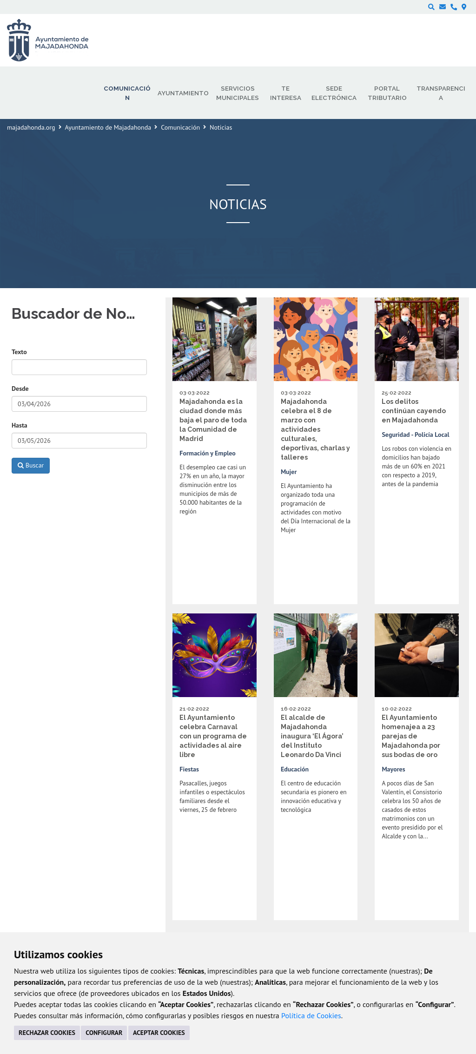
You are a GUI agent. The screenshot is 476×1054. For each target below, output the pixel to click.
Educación (295, 769)
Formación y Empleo (207, 453)
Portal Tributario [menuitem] (387, 93)
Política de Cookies (311, 1015)
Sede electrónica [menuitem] (334, 93)
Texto (19, 352)
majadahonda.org (31, 127)
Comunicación (180, 127)
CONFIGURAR (104, 1032)
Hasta (19, 425)
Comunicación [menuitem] (127, 93)
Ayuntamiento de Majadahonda (108, 127)
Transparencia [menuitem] (440, 93)
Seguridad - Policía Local (415, 434)
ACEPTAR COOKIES (159, 1032)
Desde (20, 388)
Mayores (393, 769)
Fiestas (189, 769)
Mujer (289, 472)
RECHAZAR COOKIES (47, 1032)
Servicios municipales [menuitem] (237, 93)
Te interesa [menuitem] (285, 93)
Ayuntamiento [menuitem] (183, 93)
